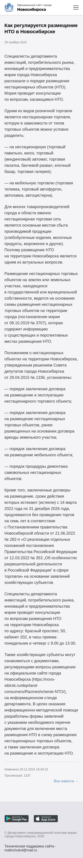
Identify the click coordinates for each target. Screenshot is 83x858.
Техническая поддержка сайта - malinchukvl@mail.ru (30, 846)
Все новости (64, 781)
